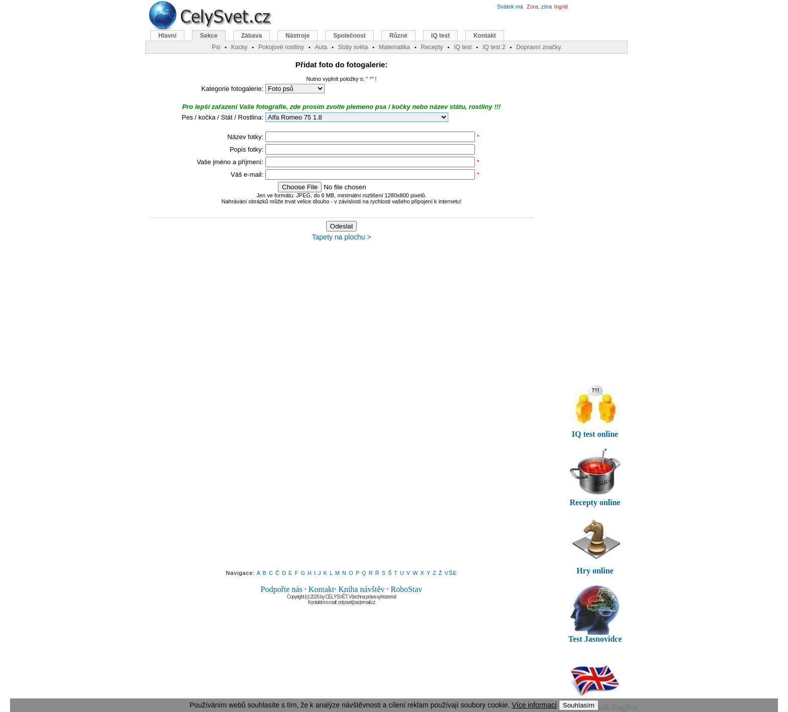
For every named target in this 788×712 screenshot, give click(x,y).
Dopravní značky (538, 47)
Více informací (534, 705)
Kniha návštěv (361, 589)
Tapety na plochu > (341, 237)
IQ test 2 (493, 47)
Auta (321, 47)
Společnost (349, 35)
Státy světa (353, 47)
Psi (216, 47)
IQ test (440, 35)
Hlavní (167, 35)
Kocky (239, 47)
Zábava (251, 35)
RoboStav (406, 589)
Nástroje (297, 35)
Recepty (432, 47)
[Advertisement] (341, 410)
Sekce (209, 35)
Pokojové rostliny (281, 47)
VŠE (451, 573)
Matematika (394, 47)
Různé (398, 35)
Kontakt (322, 589)
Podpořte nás (282, 589)
